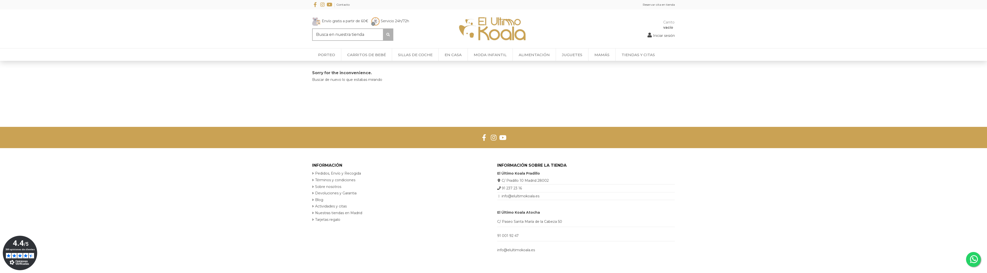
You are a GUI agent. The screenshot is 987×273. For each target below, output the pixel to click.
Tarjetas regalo (327, 219)
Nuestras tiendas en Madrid (338, 213)
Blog (319, 200)
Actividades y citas (331, 206)
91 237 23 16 (512, 188)
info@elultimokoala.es (520, 196)
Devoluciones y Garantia (336, 193)
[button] (638, 54)
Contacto (343, 4)
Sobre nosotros (328, 186)
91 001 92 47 (508, 235)
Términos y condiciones (335, 180)
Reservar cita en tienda (659, 4)
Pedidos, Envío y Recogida (338, 173)
